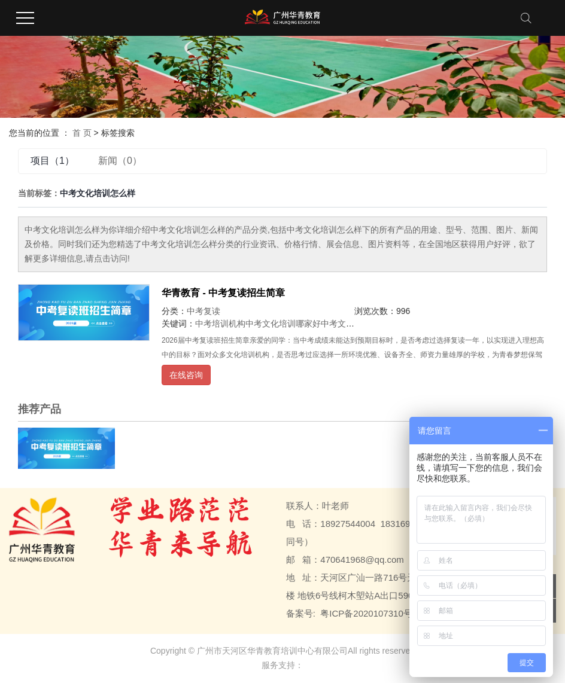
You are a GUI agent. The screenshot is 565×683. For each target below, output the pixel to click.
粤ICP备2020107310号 (366, 613)
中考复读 (203, 311)
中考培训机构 (220, 323)
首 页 (82, 133)
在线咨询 (186, 375)
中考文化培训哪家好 (283, 323)
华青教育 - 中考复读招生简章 (223, 293)
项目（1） (52, 160)
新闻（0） (120, 160)
